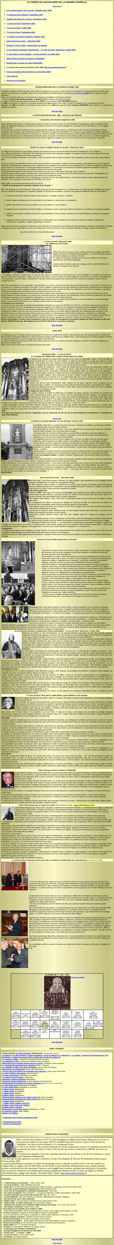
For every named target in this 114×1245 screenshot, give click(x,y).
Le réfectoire (64, 1055)
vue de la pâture (50, 1055)
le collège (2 (36, 1057)
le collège (14, 1057)
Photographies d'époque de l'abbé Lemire (20, 1099)
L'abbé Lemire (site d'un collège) (16, 1105)
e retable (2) (55, 1057)
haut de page (57, 418)
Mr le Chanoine (79, 93)
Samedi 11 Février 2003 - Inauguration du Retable (26, 45)
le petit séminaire (35, 1055)
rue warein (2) (24, 1057)
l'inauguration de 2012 (12, 1122)
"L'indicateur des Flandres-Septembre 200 (56, 120)
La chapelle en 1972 (11, 1061)
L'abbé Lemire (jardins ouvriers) (16, 1103)
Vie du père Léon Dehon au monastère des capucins (25, 1071)
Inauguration (62, 539)
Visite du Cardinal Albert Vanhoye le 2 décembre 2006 (28, 72)
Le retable (76, 1055)
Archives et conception (16, 81)
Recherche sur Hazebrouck (14, 1069)
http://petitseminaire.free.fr (55, 67)
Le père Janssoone (10, 1075)
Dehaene (31, 631)
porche (101, 1055)
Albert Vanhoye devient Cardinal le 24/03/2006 (25, 59)
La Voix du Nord (50, 242)
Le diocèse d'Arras (10, 1111)
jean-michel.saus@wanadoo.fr (74, 1173)
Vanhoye (47, 770)
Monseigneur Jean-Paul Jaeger (16, 1109)
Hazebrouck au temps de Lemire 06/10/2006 (24, 63)
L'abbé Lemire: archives (12, 1107)
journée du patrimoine (12, 1124)
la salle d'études (19, 1055)
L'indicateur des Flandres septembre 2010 (20, 1118)
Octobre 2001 (77, 421)
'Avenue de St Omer (89, 1055)
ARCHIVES (64, 1134)
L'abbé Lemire (8, 1089)
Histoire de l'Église (10, 1113)
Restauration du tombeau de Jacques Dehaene (22, 1083)
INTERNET (59, 1049)
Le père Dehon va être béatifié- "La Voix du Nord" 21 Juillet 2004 (33, 54)
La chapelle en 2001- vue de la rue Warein (20, 1067)
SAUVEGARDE (50, 2)
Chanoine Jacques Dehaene (14, 1079)
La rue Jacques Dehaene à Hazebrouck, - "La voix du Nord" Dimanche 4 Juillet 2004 (41, 50)
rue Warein (6, 1055)
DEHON (71, 695)
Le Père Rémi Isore (11, 1085)
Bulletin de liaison (38, 147)
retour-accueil (57, 6)
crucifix (46, 1057)
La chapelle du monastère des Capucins (19, 1065)
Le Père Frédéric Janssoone (14, 1073)
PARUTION (23, 805)
